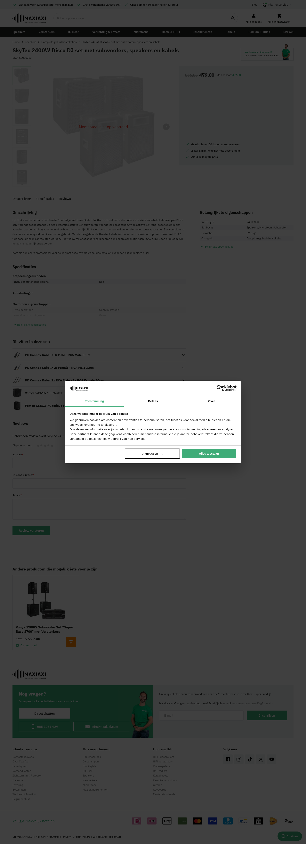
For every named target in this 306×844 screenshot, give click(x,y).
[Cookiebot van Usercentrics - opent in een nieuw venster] (219, 388)
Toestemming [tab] (94, 401)
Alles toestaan (209, 453)
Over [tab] (211, 401)
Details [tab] (153, 401)
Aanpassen (152, 453)
